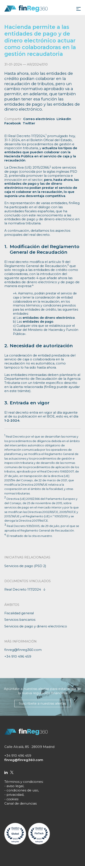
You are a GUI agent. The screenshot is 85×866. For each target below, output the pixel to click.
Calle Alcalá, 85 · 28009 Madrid (29, 747)
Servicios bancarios (19, 619)
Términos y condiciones (23, 782)
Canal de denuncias (20, 803)
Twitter (29, 123)
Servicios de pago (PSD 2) (25, 566)
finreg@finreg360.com (23, 650)
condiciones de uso (22, 790)
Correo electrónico (39, 119)
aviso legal (15, 786)
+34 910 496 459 (17, 656)
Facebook (12, 123)
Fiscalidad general (19, 613)
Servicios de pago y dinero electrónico (35, 626)
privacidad (15, 795)
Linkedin (64, 119)
